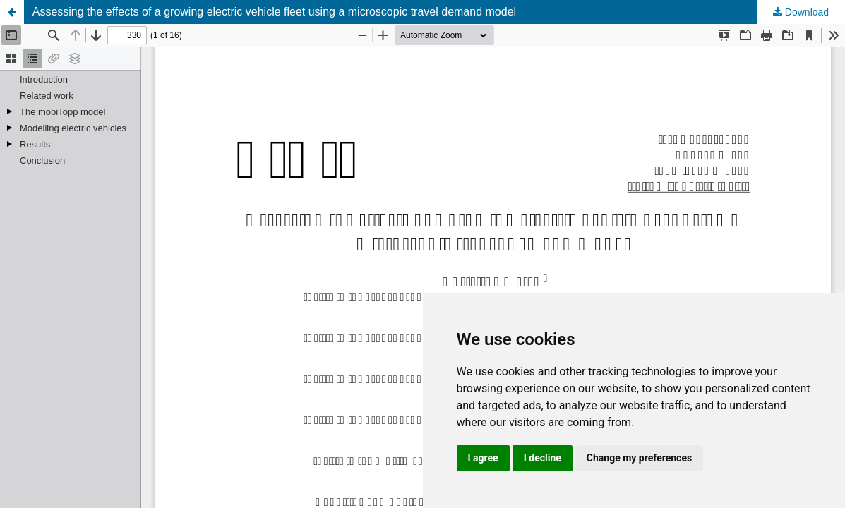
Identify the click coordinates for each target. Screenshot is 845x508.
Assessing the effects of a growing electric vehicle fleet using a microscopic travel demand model (274, 12)
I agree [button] (483, 458)
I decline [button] (542, 458)
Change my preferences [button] (639, 458)
